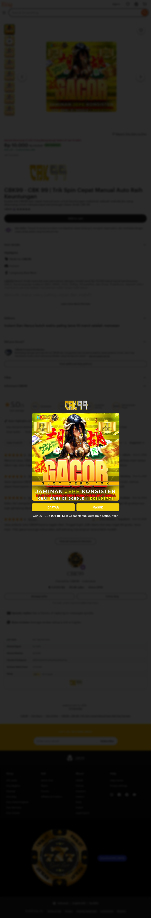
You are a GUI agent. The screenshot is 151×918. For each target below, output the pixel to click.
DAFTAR (53, 507)
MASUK (98, 507)
